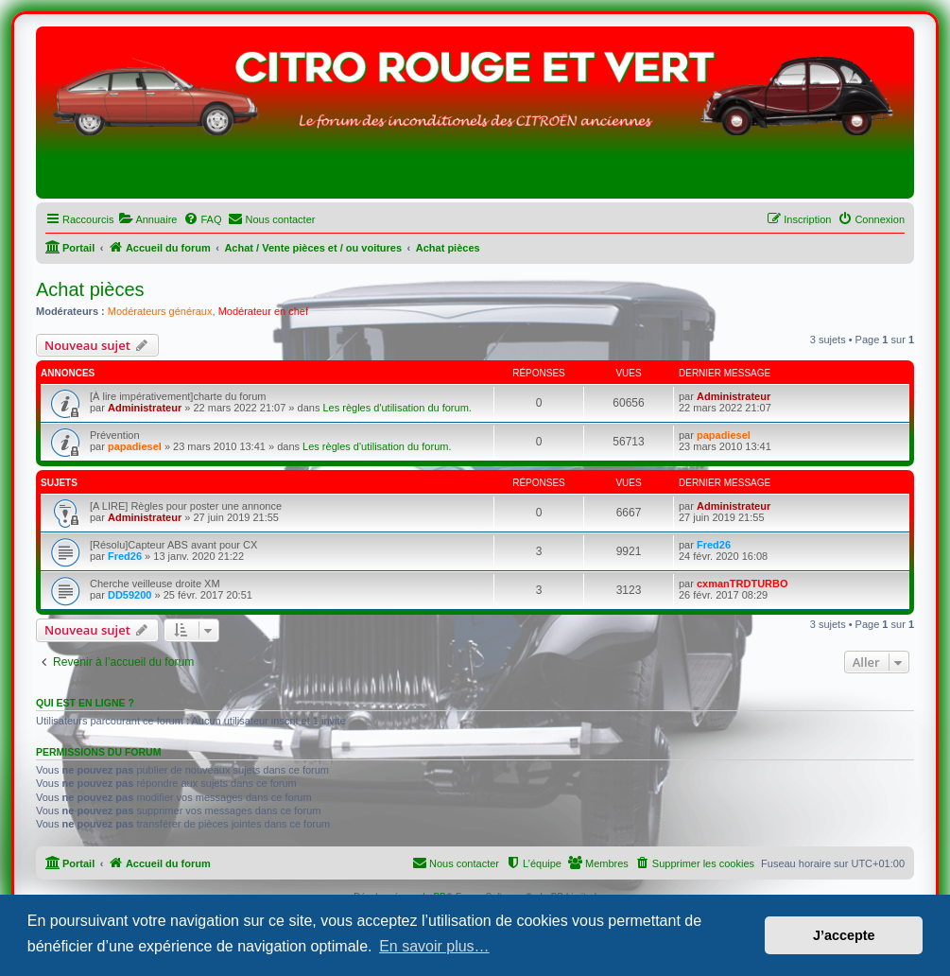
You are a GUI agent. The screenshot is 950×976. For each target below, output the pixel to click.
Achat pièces (90, 289)
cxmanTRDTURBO (742, 583)
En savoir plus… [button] (434, 946)
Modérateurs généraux (160, 311)
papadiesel (135, 446)
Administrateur (144, 407)
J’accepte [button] (844, 935)
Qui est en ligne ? (85, 702)
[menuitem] (147, 219)
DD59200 (129, 595)
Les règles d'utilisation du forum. (396, 407)
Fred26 (125, 556)
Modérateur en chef (263, 311)
